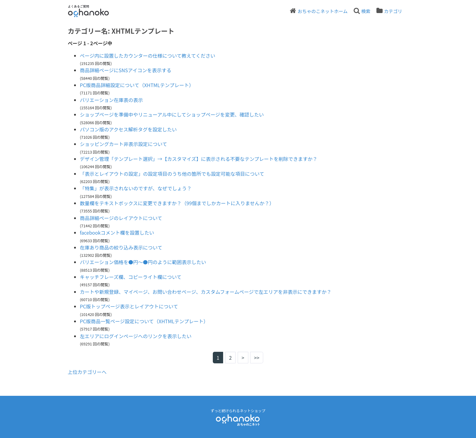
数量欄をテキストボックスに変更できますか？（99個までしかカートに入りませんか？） (177, 203)
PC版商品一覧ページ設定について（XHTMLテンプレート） (144, 321)
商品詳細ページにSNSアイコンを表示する (126, 70)
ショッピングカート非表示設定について (123, 144)
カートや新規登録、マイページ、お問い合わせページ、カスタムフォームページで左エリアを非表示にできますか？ (206, 291)
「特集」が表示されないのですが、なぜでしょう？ (136, 188)
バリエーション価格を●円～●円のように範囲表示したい (143, 262)
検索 (365, 11)
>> (257, 357)
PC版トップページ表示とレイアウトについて (129, 306)
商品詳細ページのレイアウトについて (121, 218)
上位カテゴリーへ (87, 371)
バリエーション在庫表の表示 (111, 100)
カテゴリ (393, 11)
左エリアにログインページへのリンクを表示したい (136, 336)
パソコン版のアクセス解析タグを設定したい (128, 129)
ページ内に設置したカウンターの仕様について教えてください (147, 55)
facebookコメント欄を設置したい (117, 232)
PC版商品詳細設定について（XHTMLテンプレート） (137, 85)
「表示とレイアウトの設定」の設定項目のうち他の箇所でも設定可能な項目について (172, 173)
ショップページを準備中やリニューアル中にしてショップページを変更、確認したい (172, 114)
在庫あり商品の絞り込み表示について (121, 247)
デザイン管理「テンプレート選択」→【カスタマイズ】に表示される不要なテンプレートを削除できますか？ (199, 158)
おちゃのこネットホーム (323, 11)
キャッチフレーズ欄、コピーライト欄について (131, 276)
